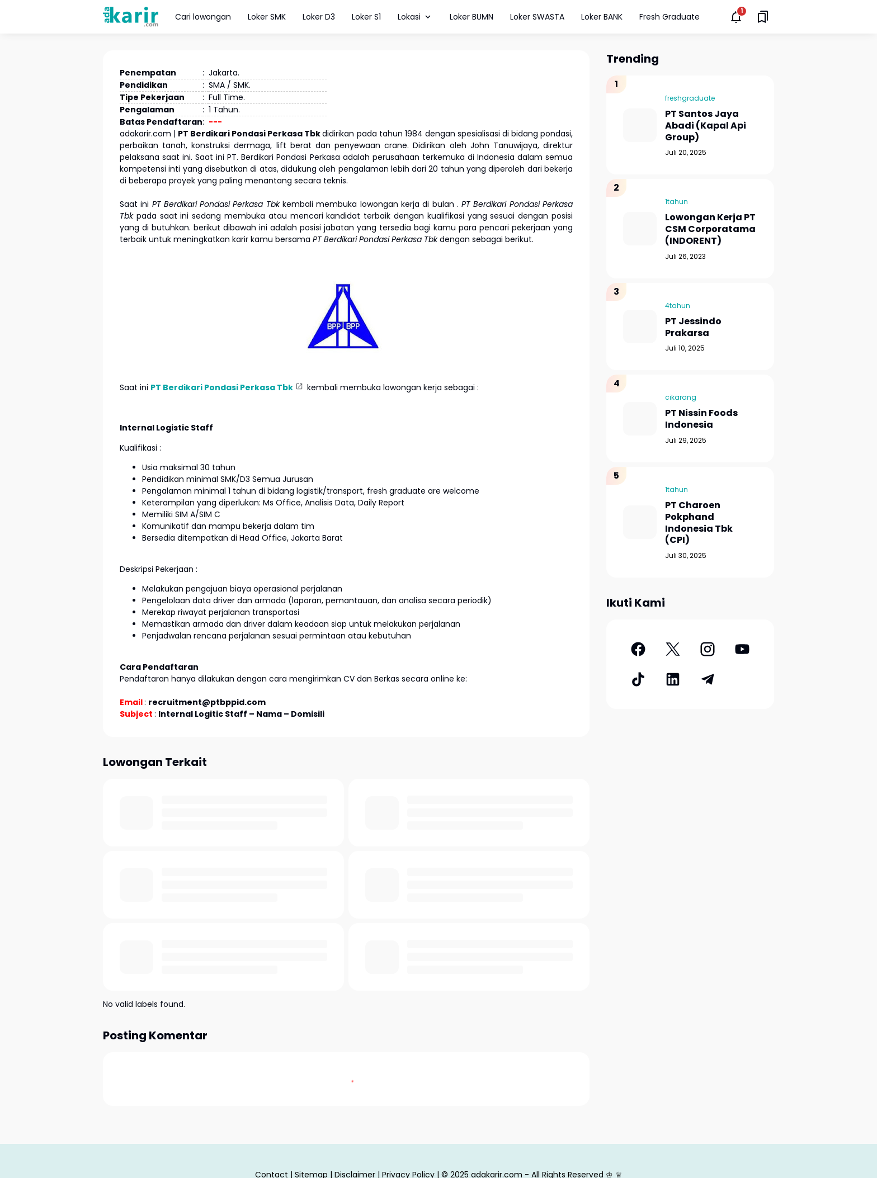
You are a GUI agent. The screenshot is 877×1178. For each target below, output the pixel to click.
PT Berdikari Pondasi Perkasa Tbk (221, 387)
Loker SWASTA (537, 16)
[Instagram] (707, 649)
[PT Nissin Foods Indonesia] (640, 419)
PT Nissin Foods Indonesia (701, 419)
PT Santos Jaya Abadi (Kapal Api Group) (705, 125)
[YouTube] (742, 649)
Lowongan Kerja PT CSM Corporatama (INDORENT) (710, 229)
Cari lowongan (203, 16)
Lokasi (415, 16)
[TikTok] (638, 679)
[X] (673, 649)
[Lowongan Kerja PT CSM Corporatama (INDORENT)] (640, 228)
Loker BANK (602, 16)
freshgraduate (690, 98)
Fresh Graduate (669, 16)
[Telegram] (707, 679)
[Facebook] (638, 649)
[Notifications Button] (736, 17)
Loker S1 (366, 16)
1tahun (676, 201)
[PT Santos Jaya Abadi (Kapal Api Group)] (640, 125)
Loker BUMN (471, 16)
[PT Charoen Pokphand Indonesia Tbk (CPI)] (640, 522)
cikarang (680, 397)
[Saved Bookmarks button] (763, 17)
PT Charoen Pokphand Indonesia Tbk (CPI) (699, 523)
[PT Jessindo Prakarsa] (640, 326)
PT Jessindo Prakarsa (693, 327)
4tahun (677, 305)
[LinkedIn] (673, 679)
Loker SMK (267, 16)
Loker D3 (319, 16)
